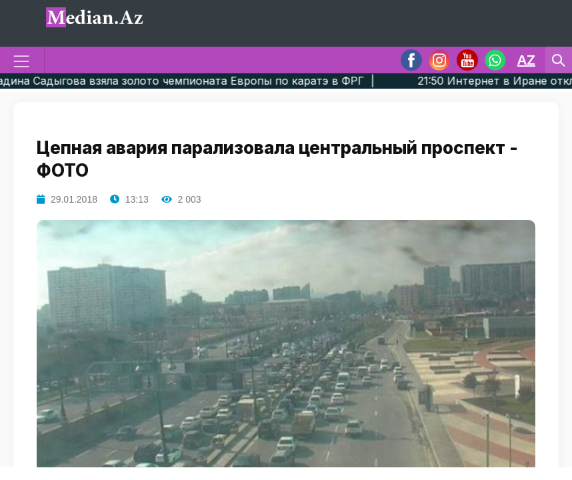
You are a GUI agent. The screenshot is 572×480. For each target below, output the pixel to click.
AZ (526, 60)
